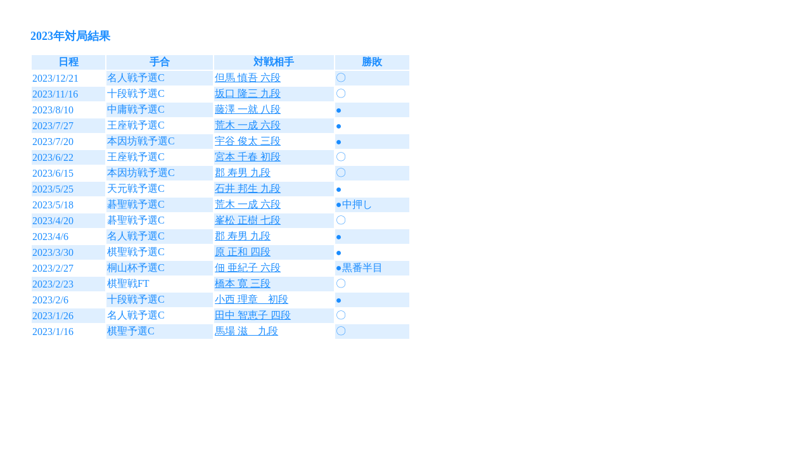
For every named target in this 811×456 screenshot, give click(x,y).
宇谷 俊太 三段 (248, 141)
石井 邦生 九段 (248, 188)
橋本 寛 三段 (243, 283)
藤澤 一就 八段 (248, 109)
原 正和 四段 (243, 251)
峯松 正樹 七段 (248, 220)
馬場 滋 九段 (246, 331)
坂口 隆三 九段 (248, 93)
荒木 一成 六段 (248, 125)
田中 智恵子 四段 (253, 315)
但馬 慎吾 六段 (248, 77)
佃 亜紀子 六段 (248, 267)
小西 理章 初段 (251, 299)
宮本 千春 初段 (248, 156)
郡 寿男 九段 (243, 172)
